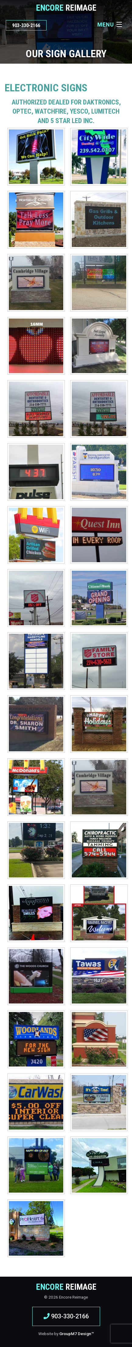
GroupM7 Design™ (76, 1333)
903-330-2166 (26, 25)
